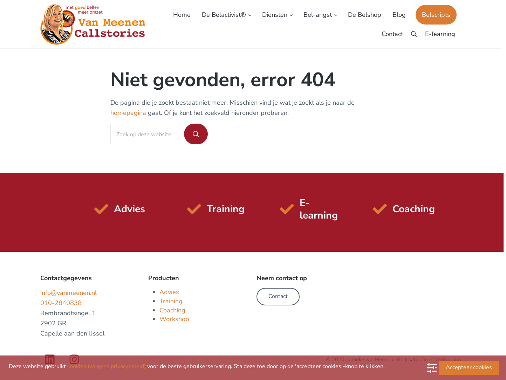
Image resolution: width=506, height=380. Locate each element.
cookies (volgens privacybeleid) (106, 366)
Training (171, 301)
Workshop (174, 319)
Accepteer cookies (469, 367)
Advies (169, 292)
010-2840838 (61, 303)
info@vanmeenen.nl (68, 293)
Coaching (172, 310)
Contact (278, 296)
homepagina (128, 113)
